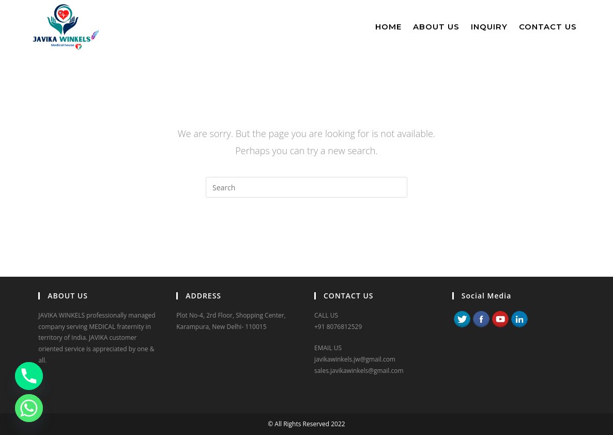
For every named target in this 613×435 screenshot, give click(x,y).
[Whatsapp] (29, 408)
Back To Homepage (306, 239)
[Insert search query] (306, 187)
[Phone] (29, 376)
